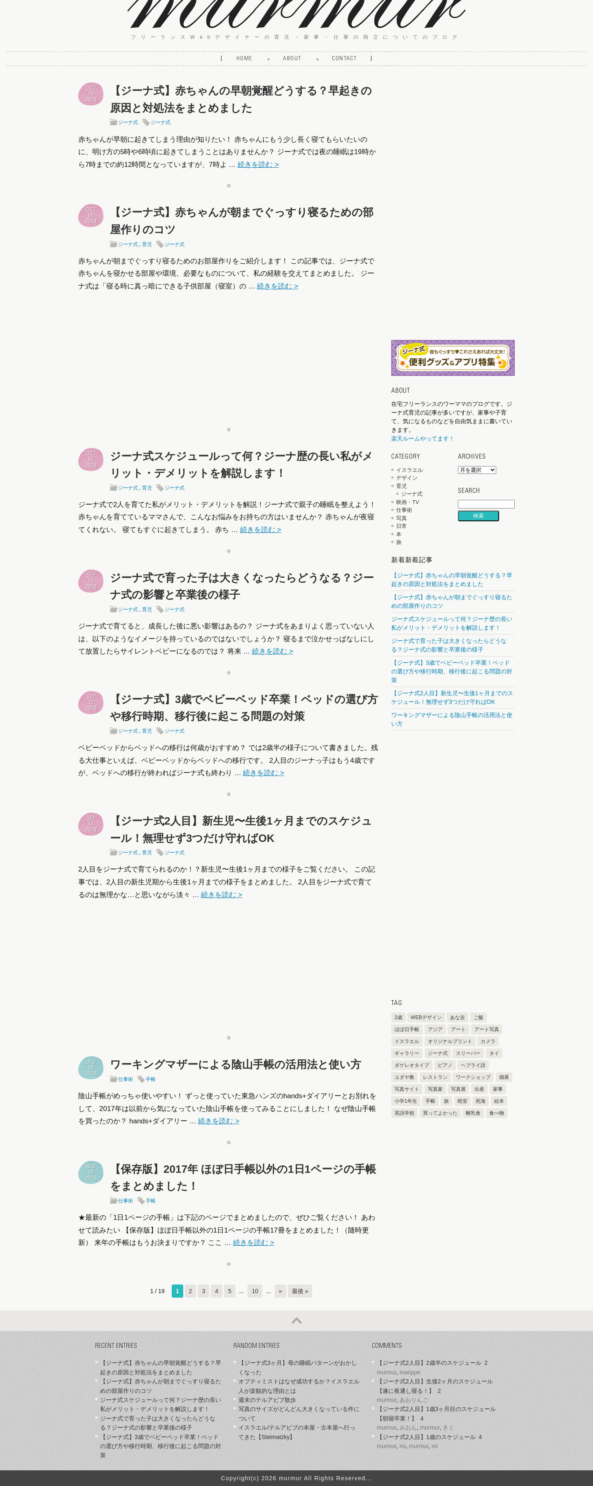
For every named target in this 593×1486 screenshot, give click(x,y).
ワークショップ (473, 1077)
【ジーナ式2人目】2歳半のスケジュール (429, 1362)
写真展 (458, 1089)
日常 (401, 526)
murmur (386, 1372)
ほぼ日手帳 (407, 1029)
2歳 (398, 1017)
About (292, 59)
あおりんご (413, 1400)
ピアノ (445, 1065)
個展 (504, 1077)
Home (244, 59)
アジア (435, 1029)
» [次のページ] (280, 1291)
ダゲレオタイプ (412, 1065)
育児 (147, 244)
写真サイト (407, 1089)
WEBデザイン (426, 1017)
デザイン (407, 478)
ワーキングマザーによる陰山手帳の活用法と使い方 (235, 1064)
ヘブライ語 (473, 1065)
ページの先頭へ (296, 1320)
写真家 (435, 1089)
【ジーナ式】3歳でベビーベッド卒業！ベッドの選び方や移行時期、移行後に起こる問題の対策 (451, 671)
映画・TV (407, 502)
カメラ (488, 1041)
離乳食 (473, 1113)
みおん (408, 1427)
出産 (479, 1089)
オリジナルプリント (450, 1041)
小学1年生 (406, 1101)
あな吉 (457, 1017)
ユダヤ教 (404, 1077)
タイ (494, 1053)
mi (402, 1446)
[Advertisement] (228, 357)
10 (255, 1291)
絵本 (499, 1101)
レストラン (435, 1077)
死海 (481, 1101)
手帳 (151, 1079)
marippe (409, 1372)
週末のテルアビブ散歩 (267, 1400)
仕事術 (125, 1079)
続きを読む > (258, 165)
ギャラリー (407, 1053)
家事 (498, 1089)
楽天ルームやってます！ (423, 438)
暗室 (462, 1101)
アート (458, 1029)
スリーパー (468, 1053)
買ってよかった (440, 1113)
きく (448, 1427)
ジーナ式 (128, 122)
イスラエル (409, 470)
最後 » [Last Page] (300, 1291)
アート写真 (486, 1029)
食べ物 (496, 1113)
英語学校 (404, 1113)
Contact (344, 59)
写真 (401, 518)
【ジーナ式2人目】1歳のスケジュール (426, 1437)
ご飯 (478, 1017)
